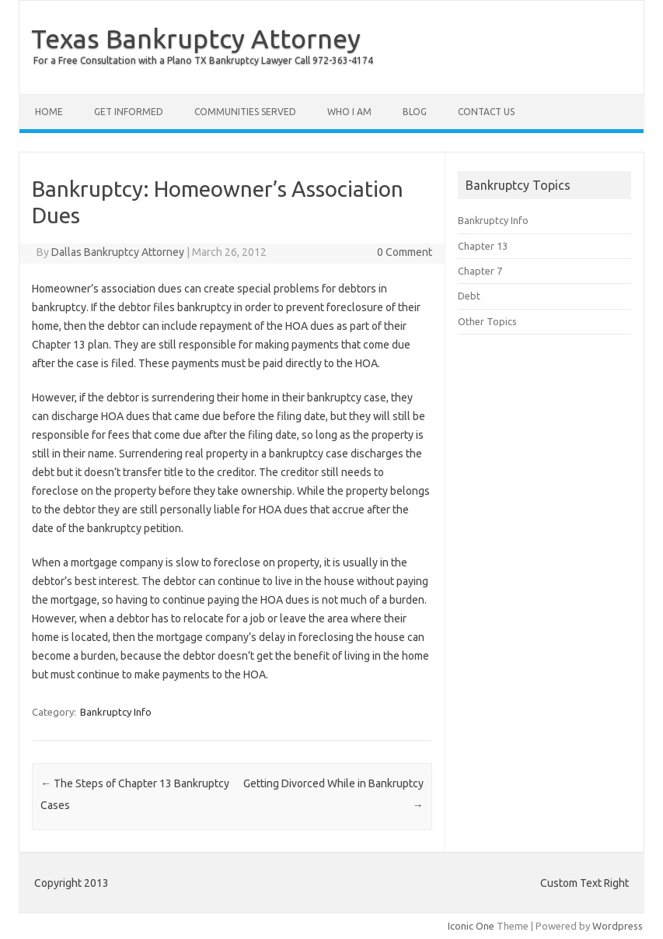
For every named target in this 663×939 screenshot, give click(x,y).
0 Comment (404, 252)
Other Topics (487, 321)
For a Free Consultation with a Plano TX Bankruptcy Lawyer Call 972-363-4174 (203, 60)
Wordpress (617, 925)
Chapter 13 (483, 245)
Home (49, 112)
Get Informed (128, 112)
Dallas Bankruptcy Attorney (117, 252)
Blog (415, 112)
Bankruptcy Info (116, 711)
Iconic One (471, 925)
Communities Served (245, 112)
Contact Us (486, 112)
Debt (469, 295)
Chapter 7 (480, 270)
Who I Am (349, 112)
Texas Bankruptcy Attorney (196, 38)
